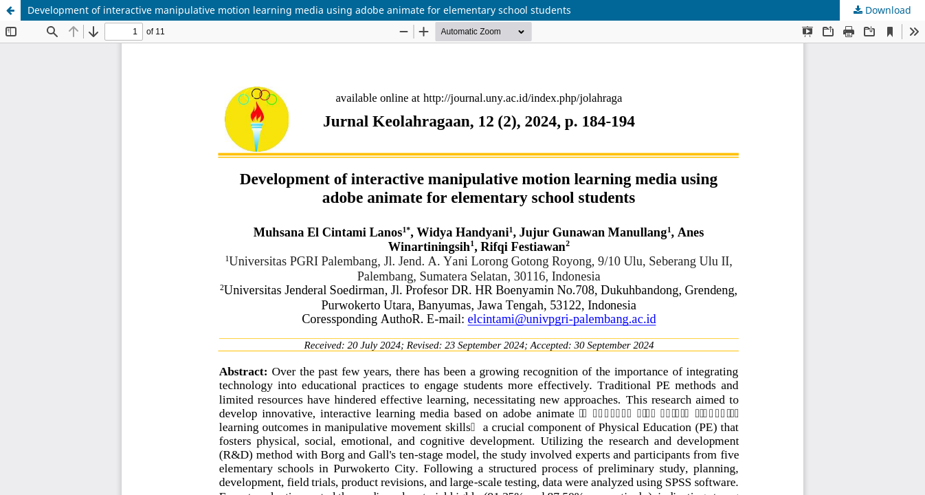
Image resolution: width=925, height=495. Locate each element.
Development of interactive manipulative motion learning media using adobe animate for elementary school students (299, 9)
